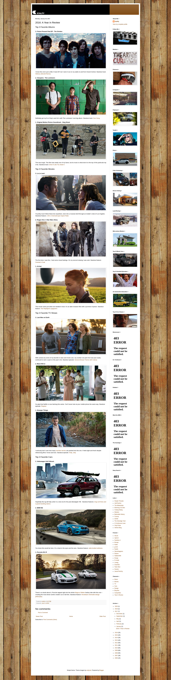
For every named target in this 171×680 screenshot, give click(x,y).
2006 (116, 658)
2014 (116, 637)
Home (71, 616)
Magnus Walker (80, 592)
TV (115, 584)
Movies (116, 581)
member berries (61, 450)
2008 (116, 653)
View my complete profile (120, 24)
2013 (116, 640)
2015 (116, 635)
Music (116, 579)
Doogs (116, 558)
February (119, 624)
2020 (116, 606)
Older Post (102, 616)
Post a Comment (43, 612)
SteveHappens (118, 551)
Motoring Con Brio (119, 507)
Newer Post (39, 616)
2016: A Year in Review (122, 628)
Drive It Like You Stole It (56, 164)
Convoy (116, 516)
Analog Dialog (118, 510)
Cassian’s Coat (40, 262)
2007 (116, 655)
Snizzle (116, 569)
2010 (116, 648)
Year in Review (118, 595)
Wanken (116, 512)
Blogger (101, 670)
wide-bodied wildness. (96, 548)
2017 (116, 611)
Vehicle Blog (118, 527)
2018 (116, 609)
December (119, 613)
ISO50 (116, 519)
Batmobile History (119, 514)
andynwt (88, 670)
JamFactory (117, 503)
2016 (116, 632)
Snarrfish (117, 564)
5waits (116, 549)
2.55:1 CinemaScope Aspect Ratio (58, 216)
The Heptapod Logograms (49, 308)
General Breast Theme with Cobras (86, 360)
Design (116, 588)
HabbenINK (117, 556)
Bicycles (116, 590)
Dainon (116, 553)
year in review (45, 603)
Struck (116, 536)
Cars (115, 586)
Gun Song (96, 118)
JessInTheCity (118, 571)
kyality (117, 21)
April (117, 621)
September (119, 616)
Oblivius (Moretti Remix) (43, 74)
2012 (116, 642)
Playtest (43, 406)
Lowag (116, 562)
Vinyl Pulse (117, 525)
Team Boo (117, 567)
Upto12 (116, 538)
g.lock (116, 547)
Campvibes (117, 593)
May (117, 619)
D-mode (116, 560)
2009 (116, 650)
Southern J (117, 540)
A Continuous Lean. (120, 523)
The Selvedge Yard (120, 521)
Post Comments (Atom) (50, 619)
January (118, 626)
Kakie (116, 544)
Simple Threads (119, 501)
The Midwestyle (118, 505)
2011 (116, 645)
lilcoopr (116, 542)
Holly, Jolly (72, 452)
